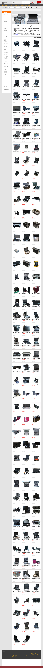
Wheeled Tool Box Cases (6, 64)
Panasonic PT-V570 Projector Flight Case (18, 541)
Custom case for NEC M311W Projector (27, 256)
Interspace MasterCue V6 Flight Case (27, 476)
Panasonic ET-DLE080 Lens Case (17, 528)
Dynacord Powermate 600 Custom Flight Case (28, 321)
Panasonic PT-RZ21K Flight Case (27, 528)
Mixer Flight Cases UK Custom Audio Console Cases (6, 35)
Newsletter (26, 655)
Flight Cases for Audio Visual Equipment (5, 40)
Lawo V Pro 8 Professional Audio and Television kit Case (21, 489)
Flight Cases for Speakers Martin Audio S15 (19, 450)
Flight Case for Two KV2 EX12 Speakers (28, 424)
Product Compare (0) (37, 37)
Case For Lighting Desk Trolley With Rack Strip (19, 217)
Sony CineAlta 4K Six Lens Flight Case (18, 62)
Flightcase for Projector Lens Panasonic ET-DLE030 (20, 463)
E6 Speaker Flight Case (35, 321)
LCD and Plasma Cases (6, 86)
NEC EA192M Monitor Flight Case (27, 515)
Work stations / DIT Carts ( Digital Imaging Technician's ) (6, 57)
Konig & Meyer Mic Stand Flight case (37, 476)
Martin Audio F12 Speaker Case (36, 502)
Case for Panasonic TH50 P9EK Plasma (18, 230)
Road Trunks (5, 54)
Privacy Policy (14, 656)
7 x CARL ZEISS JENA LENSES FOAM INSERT (28, 88)
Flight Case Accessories (6, 26)
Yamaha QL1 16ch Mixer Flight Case (37, 631)
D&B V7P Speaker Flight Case (26, 295)
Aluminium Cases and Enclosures (5, 83)
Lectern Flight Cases (6, 44)
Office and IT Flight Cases (5, 72)
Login (5, 0)
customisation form (17, 34)
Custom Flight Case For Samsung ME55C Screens (20, 269)
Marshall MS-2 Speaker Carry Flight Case (18, 502)
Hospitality (5, 61)
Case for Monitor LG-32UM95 (26, 217)
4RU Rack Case (34, 75)
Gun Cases (4, 16)
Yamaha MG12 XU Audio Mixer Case (18, 631)
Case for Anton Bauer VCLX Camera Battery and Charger (21, 204)
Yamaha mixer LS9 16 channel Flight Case (28, 631)
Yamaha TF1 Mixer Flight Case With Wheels (28, 644)
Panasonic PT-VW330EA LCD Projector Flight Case (29, 541)
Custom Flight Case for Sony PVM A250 (27, 269)
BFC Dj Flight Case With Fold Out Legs (27, 101)
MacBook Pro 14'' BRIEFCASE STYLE (37, 489)
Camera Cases (6, 52)
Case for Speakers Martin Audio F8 (27, 230)
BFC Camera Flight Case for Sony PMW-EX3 (19, 101)
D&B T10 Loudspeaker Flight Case (17, 295)
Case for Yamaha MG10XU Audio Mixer (18, 243)
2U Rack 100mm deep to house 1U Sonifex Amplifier (20, 75)
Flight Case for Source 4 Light (26, 411)
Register (3, 0)
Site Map (13, 654)
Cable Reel (5, 69)
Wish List (26, 654)
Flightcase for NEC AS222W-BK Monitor (28, 450)
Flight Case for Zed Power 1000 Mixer (18, 437)
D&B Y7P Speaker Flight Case (36, 295)
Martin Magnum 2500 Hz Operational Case (18, 515)
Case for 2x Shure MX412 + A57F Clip (18, 191)
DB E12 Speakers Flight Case (26, 49)
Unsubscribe (20, 654)
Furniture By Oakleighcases (6, 50)
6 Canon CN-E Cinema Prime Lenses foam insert (19, 88)
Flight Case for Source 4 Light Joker (37, 411)
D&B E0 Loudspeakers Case (36, 282)
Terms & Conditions (15, 655)
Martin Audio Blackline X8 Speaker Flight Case (28, 502)
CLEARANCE (5, 21)
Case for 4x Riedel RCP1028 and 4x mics (28, 191)
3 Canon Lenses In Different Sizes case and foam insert (30, 75)
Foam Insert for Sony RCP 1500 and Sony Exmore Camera (30, 463)
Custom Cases (5, 28)
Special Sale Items (5, 14)
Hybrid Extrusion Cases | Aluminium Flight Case (5, 76)
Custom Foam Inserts (6, 89)
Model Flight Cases (5, 47)
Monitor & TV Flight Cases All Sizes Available (6, 31)
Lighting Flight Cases (6, 67)
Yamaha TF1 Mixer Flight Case (17, 644)
